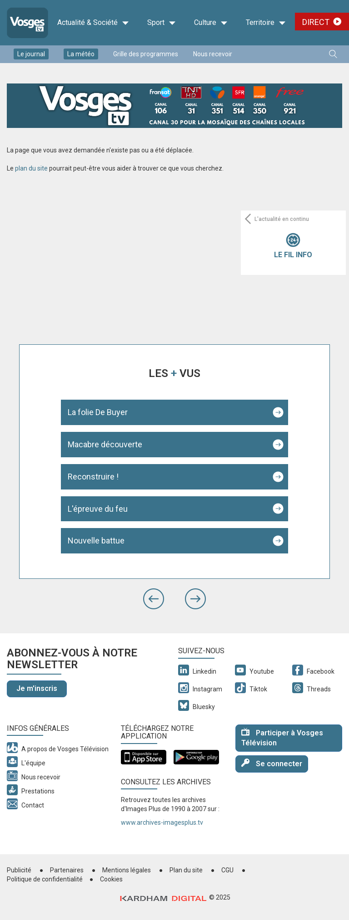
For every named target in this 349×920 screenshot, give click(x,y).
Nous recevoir (212, 54)
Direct (315, 22)
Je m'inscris (36, 688)
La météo (81, 54)
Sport (161, 23)
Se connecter (271, 763)
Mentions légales (126, 870)
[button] (154, 599)
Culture (211, 23)
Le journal (31, 54)
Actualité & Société (93, 23)
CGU (227, 870)
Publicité (19, 870)
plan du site (31, 168)
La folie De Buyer (98, 412)
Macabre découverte (105, 444)
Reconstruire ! (93, 476)
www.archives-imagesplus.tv (162, 822)
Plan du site (186, 870)
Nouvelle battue (96, 540)
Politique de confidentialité (45, 879)
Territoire (266, 23)
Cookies (111, 879)
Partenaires (67, 870)
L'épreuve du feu (98, 509)
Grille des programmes (145, 54)
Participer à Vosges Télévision (282, 738)
